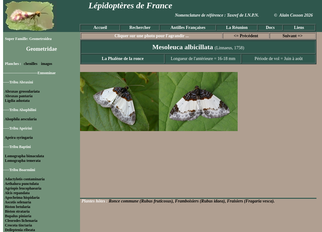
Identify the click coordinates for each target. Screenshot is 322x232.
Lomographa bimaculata (24, 156)
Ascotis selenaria (18, 202)
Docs (270, 27)
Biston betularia (17, 207)
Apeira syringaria (19, 137)
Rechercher (140, 27)
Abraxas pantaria (18, 96)
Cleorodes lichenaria (21, 220)
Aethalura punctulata (21, 184)
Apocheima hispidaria (22, 197)
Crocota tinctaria (18, 225)
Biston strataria (17, 211)
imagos (46, 64)
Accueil (100, 27)
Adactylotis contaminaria (25, 179)
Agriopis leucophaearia (23, 188)
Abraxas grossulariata (22, 91)
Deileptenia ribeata (20, 230)
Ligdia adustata (17, 100)
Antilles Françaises (188, 27)
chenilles (30, 64)
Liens (299, 27)
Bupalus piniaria (18, 216)
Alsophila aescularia (21, 119)
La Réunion (237, 27)
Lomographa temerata (23, 160)
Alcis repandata (17, 193)
